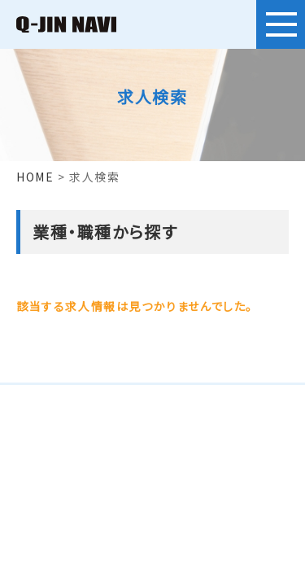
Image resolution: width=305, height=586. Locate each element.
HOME (35, 176)
